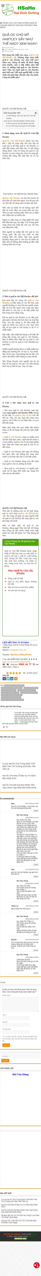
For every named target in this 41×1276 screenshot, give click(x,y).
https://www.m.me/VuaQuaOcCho (16, 662)
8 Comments (9, 51)
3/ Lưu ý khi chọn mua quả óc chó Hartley (21, 126)
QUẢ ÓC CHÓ (23, 49)
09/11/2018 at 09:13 (32, 803)
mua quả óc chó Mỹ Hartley (14, 685)
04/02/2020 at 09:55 (32, 919)
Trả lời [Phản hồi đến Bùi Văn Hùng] (36, 864)
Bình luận (6, 995)
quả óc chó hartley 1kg (27, 690)
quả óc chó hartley (9, 690)
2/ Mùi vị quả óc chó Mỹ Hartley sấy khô (20, 123)
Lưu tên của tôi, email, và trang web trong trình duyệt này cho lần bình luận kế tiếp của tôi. (19, 1039)
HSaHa (34, 1234)
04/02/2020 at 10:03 (32, 817)
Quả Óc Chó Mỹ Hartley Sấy (11, 697)
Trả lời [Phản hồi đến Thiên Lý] (36, 912)
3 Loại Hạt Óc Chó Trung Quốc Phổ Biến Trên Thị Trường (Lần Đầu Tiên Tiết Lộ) (19, 766)
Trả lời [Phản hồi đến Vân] (36, 876)
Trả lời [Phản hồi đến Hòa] (36, 810)
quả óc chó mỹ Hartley (29, 692)
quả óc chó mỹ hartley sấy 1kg (12, 699)
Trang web (6, 1029)
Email (5, 1022)
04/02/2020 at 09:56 (32, 883)
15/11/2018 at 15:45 (32, 939)
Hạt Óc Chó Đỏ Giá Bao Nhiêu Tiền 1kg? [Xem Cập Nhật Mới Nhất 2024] (19, 1211)
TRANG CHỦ (6, 23)
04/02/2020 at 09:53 (32, 957)
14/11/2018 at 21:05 (32, 906)
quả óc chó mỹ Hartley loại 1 (12, 695)
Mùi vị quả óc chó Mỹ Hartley (12, 688)
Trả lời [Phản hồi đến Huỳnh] (36, 950)
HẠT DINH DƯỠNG (21, 23)
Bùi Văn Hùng (9, 47)
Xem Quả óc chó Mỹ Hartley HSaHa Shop (19, 121)
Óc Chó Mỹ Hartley (31, 688)
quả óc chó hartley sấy (10, 692)
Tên (4, 1015)
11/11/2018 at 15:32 (32, 869)
